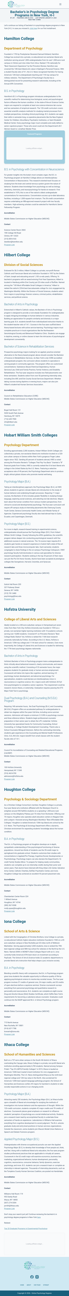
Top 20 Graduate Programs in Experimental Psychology (25, 1229)
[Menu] (60, 4)
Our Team (37, 1285)
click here (33, 28)
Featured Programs (34, 134)
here (39, 1217)
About (29, 1285)
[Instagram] (37, 1277)
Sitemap (46, 1285)
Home (22, 1285)
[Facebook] (32, 1277)
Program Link (9, 245)
